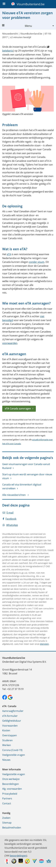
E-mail (8, 512)
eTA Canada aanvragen (18, 408)
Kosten (6, 730)
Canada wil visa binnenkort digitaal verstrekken (21, 486)
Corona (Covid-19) (12, 750)
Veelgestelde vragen (13, 755)
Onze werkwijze (11, 779)
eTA (9, 254)
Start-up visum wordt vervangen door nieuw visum (27, 476)
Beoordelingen (10, 784)
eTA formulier (10, 716)
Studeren (7, 740)
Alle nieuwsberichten (14, 495)
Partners (7, 798)
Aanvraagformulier (12, 711)
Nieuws (6, 759)
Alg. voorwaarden (12, 788)
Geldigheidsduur (11, 720)
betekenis (7, 50)
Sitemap (6, 822)
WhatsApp (10, 525)
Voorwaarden (10, 725)
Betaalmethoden (11, 827)
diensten (44, 644)
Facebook (9, 518)
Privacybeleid (9, 793)
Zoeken (6, 817)
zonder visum (36, 262)
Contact (6, 803)
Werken (6, 745)
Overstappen (9, 735)
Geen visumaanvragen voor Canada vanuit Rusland (26, 466)
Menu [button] (17, 26)
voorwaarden (9, 343)
